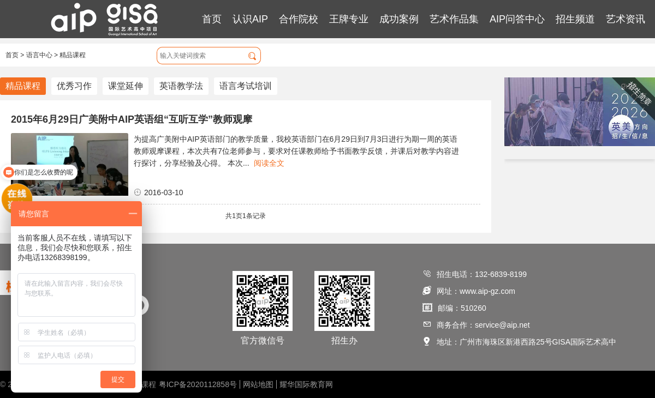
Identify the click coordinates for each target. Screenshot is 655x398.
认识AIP (250, 19)
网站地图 (258, 384)
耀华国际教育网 (306, 384)
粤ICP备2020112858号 (198, 384)
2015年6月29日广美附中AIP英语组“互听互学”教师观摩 (131, 119)
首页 (212, 19)
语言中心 (39, 55)
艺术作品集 (454, 19)
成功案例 (399, 19)
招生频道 (575, 19)
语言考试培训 (245, 86)
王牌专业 (348, 19)
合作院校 (298, 19)
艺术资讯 (625, 19)
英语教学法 (181, 86)
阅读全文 (269, 163)
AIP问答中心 (517, 19)
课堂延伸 (125, 86)
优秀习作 (74, 86)
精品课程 (72, 55)
